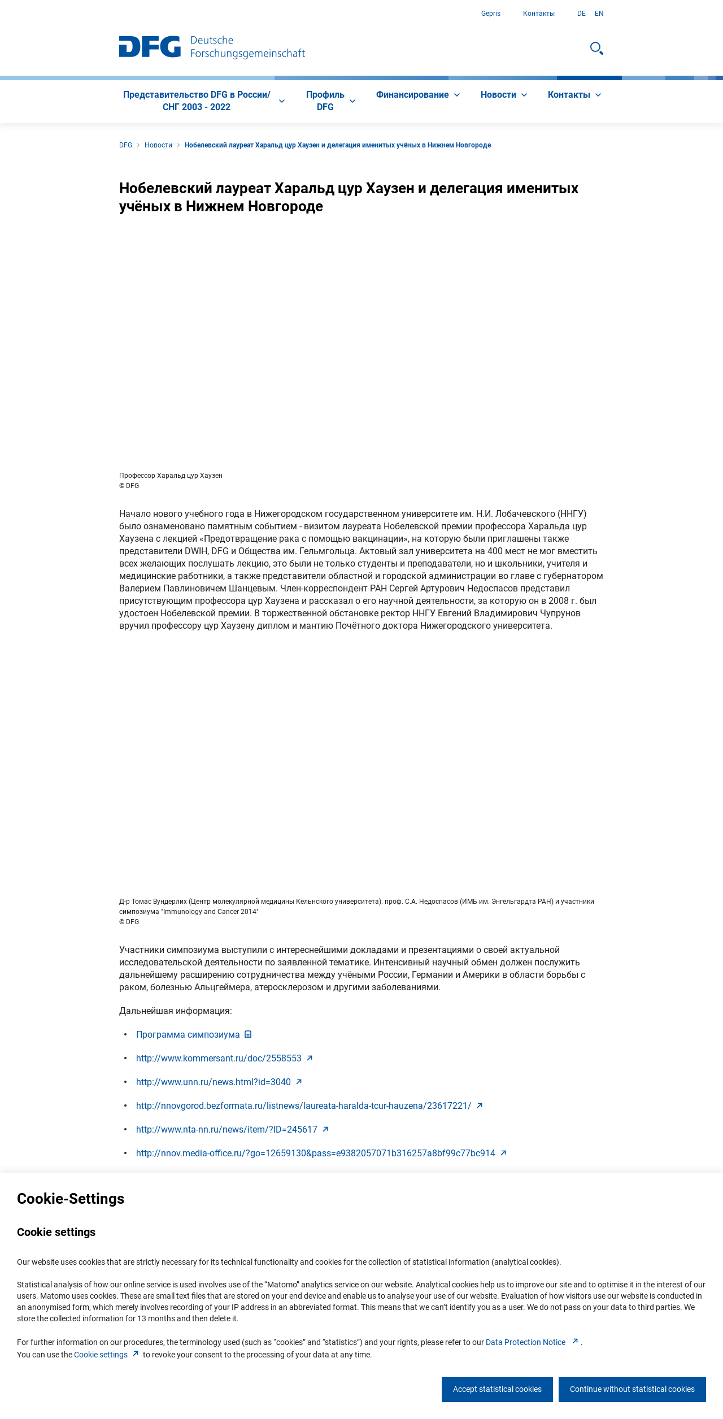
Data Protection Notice (533, 1342)
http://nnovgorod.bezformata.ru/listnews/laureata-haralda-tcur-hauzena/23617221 (310, 1105)
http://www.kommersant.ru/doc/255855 (225, 1058)
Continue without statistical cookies (632, 1389)
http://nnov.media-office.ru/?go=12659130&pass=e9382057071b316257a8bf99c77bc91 (322, 1153)
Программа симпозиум (195, 1034)
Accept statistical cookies (497, 1389)
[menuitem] (203, 102)
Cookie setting (107, 1354)
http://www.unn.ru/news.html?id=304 (220, 1082)
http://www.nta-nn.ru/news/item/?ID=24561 (233, 1129)
